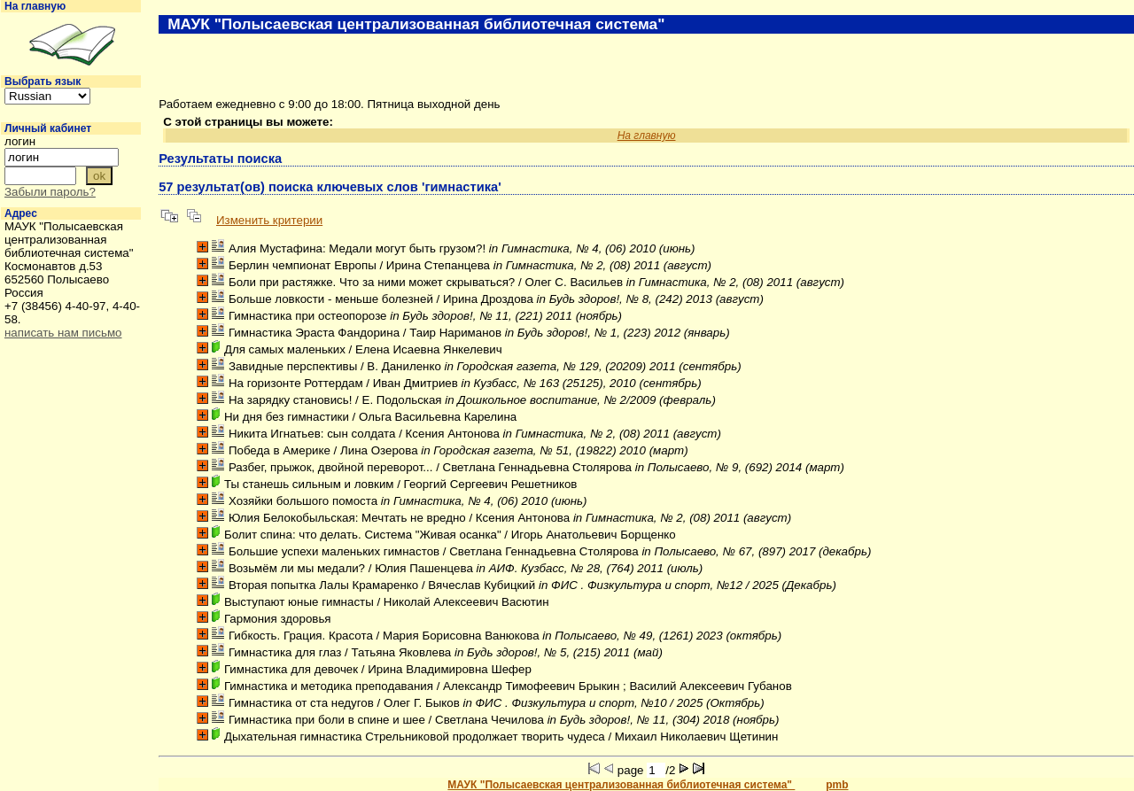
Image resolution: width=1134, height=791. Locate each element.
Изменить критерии (269, 220)
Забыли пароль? (50, 191)
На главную (35, 6)
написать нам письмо (62, 332)
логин (19, 141)
